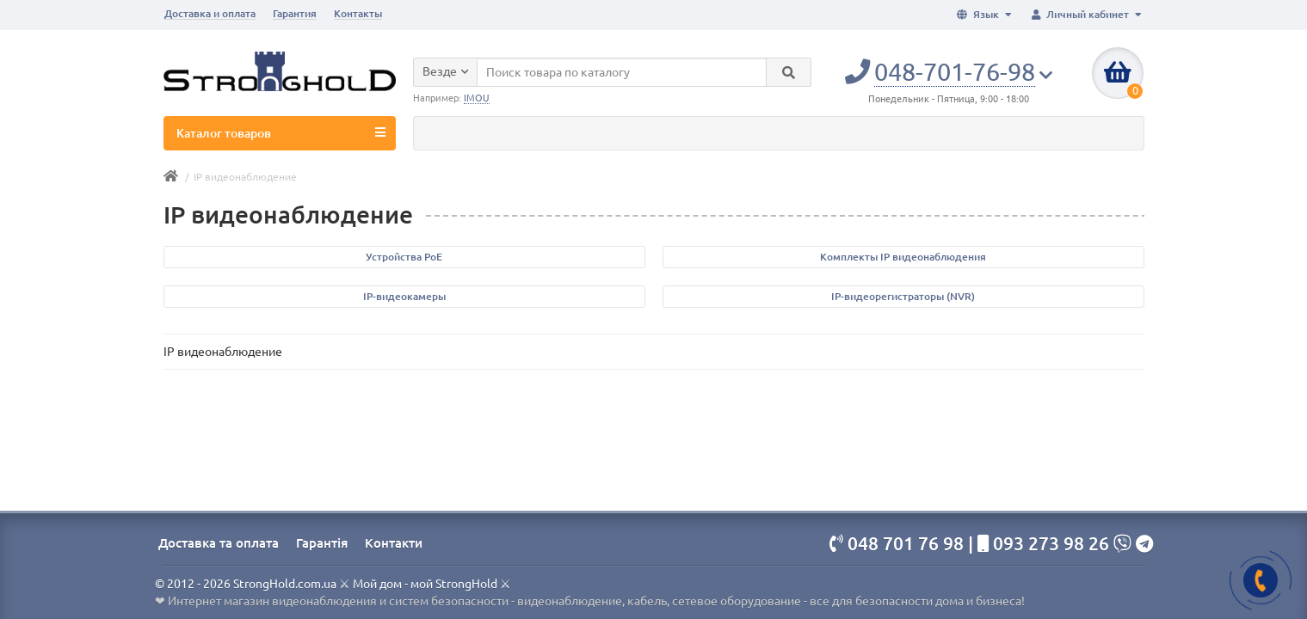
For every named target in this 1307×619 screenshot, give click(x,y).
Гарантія (322, 543)
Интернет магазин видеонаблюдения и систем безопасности (338, 601)
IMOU (477, 98)
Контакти (393, 543)
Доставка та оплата (218, 543)
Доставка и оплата (210, 13)
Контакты (358, 13)
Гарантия (295, 13)
